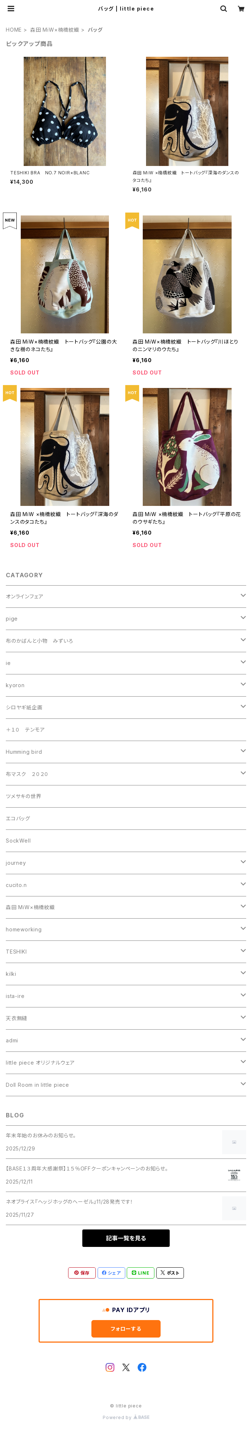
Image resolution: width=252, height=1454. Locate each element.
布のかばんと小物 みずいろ (39, 641)
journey (16, 863)
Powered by (126, 1417)
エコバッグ (18, 818)
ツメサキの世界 (24, 796)
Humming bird (24, 752)
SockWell (18, 840)
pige (12, 618)
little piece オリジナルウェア (40, 1062)
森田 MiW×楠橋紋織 (54, 30)
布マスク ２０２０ (27, 774)
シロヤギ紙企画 (24, 707)
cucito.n (16, 885)
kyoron (15, 685)
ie (8, 663)
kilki (11, 974)
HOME (14, 30)
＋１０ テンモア (25, 729)
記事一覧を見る (126, 1238)
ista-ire (15, 996)
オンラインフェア (24, 596)
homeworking (24, 929)
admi (12, 1040)
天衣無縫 (16, 1018)
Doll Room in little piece (37, 1085)
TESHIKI (16, 951)
